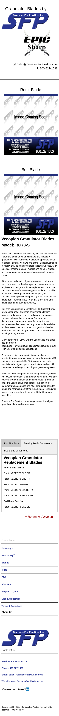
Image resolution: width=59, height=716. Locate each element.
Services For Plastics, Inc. (32, 707)
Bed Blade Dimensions (16, 450)
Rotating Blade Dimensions (38, 443)
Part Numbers (11, 443)
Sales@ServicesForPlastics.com (37, 64)
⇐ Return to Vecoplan (39, 516)
